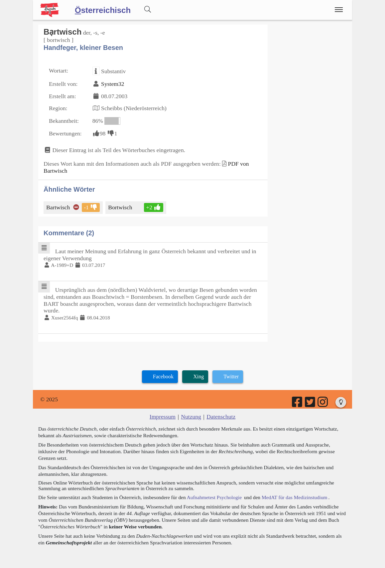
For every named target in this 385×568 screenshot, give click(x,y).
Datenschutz (220, 416)
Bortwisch (120, 207)
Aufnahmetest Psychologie (214, 497)
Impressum (163, 416)
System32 (112, 84)
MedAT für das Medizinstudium (294, 497)
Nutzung (191, 416)
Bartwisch (58, 207)
